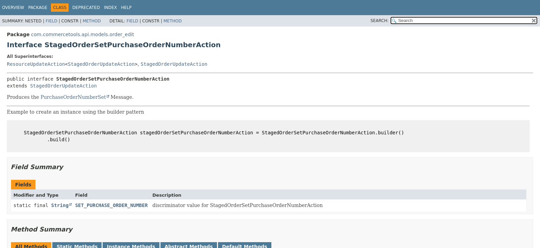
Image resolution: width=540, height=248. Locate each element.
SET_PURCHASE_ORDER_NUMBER (111, 205)
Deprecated (86, 7)
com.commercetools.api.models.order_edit (82, 34)
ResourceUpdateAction (36, 64)
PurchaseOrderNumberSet (73, 97)
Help (126, 7)
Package (37, 7)
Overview (13, 7)
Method (92, 21)
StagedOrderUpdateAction (101, 64)
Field (51, 21)
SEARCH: (380, 20)
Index (110, 7)
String (60, 205)
